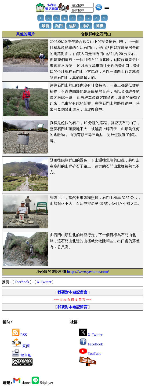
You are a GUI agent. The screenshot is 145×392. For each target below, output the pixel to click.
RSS (19, 335)
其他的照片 (25, 34)
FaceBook (91, 344)
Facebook (22, 282)
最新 (45, 26)
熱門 (59, 26)
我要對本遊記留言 (72, 292)
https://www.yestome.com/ (88, 272)
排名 (86, 26)
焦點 (72, 26)
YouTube (90, 353)
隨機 (99, 26)
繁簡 (21, 346)
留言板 (22, 355)
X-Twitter (44, 282)
